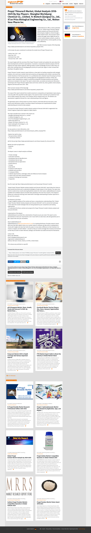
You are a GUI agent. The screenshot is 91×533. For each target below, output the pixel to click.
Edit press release (27, 272)
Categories (48, 3)
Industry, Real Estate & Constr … (19, 304)
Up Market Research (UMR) (21, 26)
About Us (81, 3)
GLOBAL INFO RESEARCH (12, 453)
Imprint (55, 1)
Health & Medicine (22, 24)
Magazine (76, 3)
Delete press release (14, 272)
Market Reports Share (41, 500)
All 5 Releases (10, 375)
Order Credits (65, 3)
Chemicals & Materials (17, 403)
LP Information (40, 453)
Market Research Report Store (13, 500)
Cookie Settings (81, 528)
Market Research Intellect (42, 404)
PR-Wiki (50, 1)
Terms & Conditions (56, 528)
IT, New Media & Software (47, 403)
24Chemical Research (11, 404)
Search (80, 1)
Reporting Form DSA (73, 528)
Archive (71, 3)
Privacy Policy (49, 528)
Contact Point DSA (65, 528)
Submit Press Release (56, 3)
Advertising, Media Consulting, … (19, 452)
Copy (58, 252)
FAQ (40, 528)
